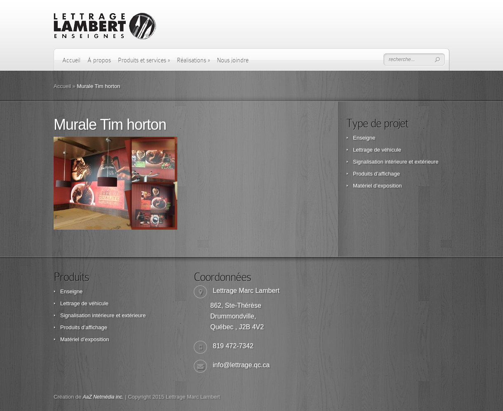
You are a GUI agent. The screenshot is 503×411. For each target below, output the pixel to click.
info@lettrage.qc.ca (241, 364)
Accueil (71, 60)
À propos (99, 60)
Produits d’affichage (376, 174)
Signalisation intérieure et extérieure (395, 162)
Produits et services (144, 60)
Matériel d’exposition (377, 186)
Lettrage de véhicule (377, 150)
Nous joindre (233, 60)
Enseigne (364, 138)
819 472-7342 (233, 345)
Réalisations (193, 60)
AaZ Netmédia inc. (103, 397)
